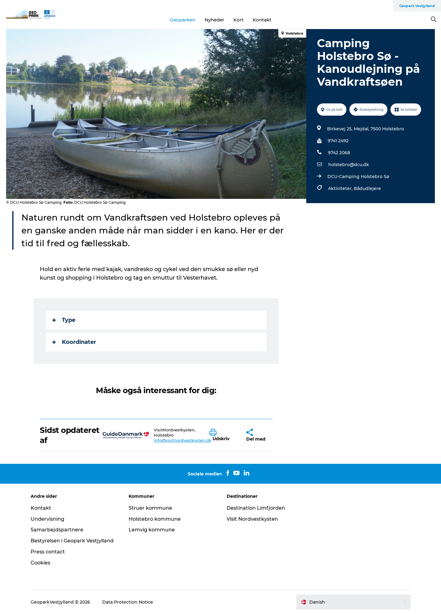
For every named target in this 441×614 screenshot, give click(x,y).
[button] (223, 435)
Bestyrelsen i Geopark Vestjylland (72, 541)
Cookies (40, 563)
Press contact (48, 552)
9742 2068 (339, 152)
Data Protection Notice (127, 602)
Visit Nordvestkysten (252, 519)
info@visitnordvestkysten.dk (182, 440)
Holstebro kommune (155, 519)
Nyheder (214, 20)
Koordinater (74, 342)
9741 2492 (338, 140)
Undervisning (47, 519)
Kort (238, 20)
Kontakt (262, 20)
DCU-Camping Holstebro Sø (358, 176)
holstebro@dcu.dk (348, 164)
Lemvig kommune (152, 530)
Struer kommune (150, 508)
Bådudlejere (367, 188)
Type (63, 320)
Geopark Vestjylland (417, 6)
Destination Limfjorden (256, 508)
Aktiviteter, (341, 188)
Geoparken (182, 20)
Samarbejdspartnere (57, 530)
